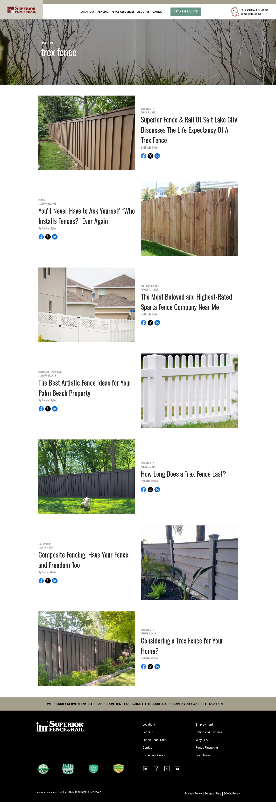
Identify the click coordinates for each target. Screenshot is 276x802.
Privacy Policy (193, 794)
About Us (143, 12)
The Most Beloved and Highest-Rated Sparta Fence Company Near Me (186, 301)
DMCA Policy (232, 794)
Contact (158, 12)
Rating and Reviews (209, 732)
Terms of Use (213, 794)
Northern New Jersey (151, 285)
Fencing (148, 732)
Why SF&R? (204, 740)
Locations (88, 12)
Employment (205, 725)
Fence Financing (207, 748)
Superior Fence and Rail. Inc (52, 792)
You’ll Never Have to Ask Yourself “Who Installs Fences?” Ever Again (86, 215)
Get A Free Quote (186, 11)
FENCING (103, 12)
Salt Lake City (147, 108)
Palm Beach (43, 371)
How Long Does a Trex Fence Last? (183, 473)
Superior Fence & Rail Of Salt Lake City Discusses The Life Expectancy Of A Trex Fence (189, 129)
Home (43, 43)
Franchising (204, 755)
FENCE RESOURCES (122, 12)
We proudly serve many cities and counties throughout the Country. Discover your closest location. (138, 704)
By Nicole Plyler (149, 147)
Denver (41, 199)
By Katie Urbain (149, 481)
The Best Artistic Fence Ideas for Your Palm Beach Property (84, 387)
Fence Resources (155, 740)
